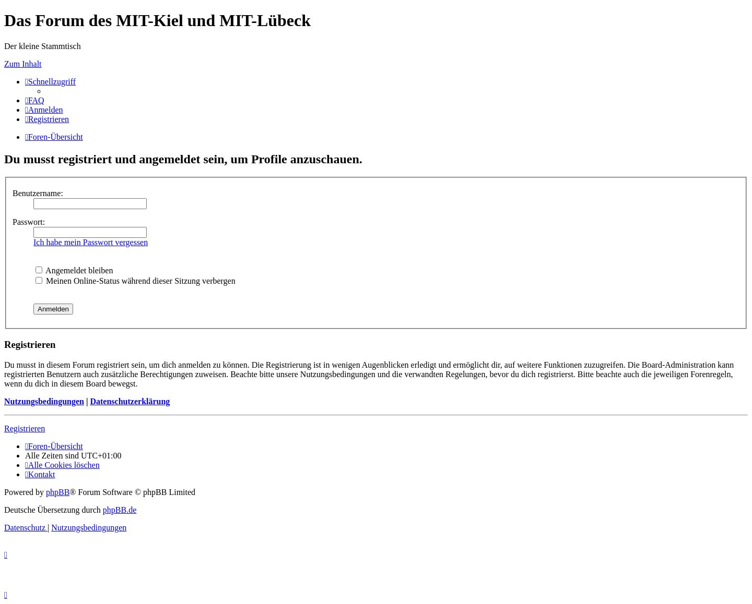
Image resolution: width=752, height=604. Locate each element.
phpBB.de (119, 509)
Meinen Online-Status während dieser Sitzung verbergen (136, 280)
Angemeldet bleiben (74, 270)
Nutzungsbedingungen (44, 401)
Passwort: (29, 222)
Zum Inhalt (23, 63)
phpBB (57, 492)
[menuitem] (34, 100)
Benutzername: (38, 193)
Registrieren (24, 428)
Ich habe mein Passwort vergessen (90, 242)
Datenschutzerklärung (130, 401)
